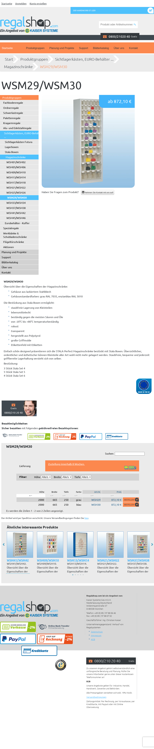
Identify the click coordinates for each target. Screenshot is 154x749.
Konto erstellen (38, 3)
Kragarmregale (11, 123)
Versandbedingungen (96, 697)
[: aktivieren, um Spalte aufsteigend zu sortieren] (51, 495)
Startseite (6, 3)
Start (9, 59)
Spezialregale (11, 228)
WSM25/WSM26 (16, 192)
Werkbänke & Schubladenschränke (15, 235)
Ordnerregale (11, 107)
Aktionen (8, 247)
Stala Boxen (11, 151)
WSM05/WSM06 (16, 167)
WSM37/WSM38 (16, 207)
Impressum (96, 635)
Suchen (125, 454)
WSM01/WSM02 (16, 162)
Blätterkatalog (101, 48)
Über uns (119, 48)
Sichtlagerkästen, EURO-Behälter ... (84, 59)
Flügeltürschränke (13, 241)
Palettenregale (11, 117)
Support (83, 48)
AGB (93, 639)
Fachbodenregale (13, 102)
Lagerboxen (11, 146)
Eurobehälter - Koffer (17, 223)
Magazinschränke (18, 66)
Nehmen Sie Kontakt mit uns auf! (97, 192)
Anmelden (21, 3)
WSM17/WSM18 (16, 182)
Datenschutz (97, 631)
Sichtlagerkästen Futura (18, 141)
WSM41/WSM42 (16, 212)
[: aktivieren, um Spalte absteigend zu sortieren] (30, 495)
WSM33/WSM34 (16, 202)
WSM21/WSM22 (16, 187)
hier (86, 517)
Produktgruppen (35, 48)
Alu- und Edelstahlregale (17, 128)
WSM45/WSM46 (16, 217)
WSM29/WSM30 (53, 66)
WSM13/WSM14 (16, 177)
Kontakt (133, 48)
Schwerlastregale (13, 112)
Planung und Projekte (61, 48)
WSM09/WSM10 (16, 172)
